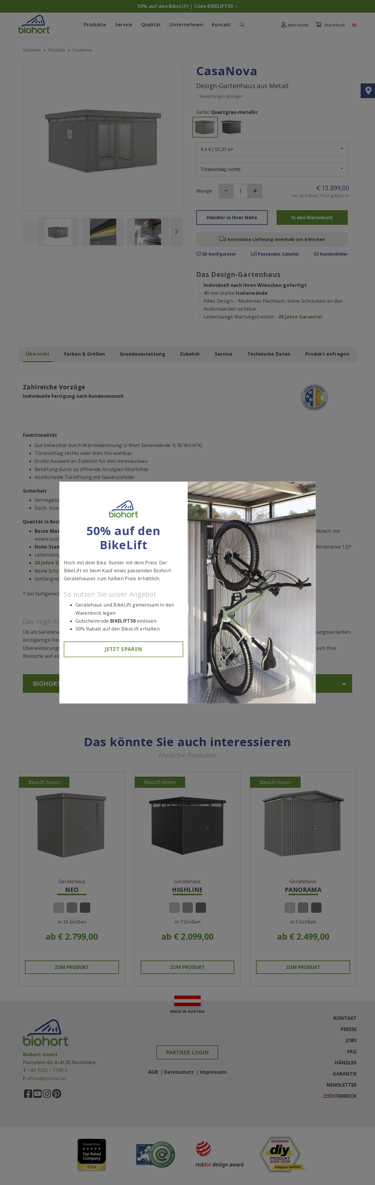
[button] (293, 25)
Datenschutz (179, 1072)
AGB (153, 1072)
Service (123, 24)
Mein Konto (293, 25)
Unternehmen (186, 24)
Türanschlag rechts (272, 169)
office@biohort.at (47, 1078)
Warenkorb (331, 25)
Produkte (95, 24)
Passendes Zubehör (275, 254)
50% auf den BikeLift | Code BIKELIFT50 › (187, 6)
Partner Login (187, 1052)
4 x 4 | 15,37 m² (272, 149)
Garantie (345, 1074)
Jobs (351, 1040)
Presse (349, 1029)
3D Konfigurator (216, 254)
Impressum (213, 1072)
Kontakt (221, 24)
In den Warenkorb (312, 217)
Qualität (151, 24)
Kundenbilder (331, 254)
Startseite (32, 50)
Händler (346, 1063)
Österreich (342, 1096)
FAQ (352, 1052)
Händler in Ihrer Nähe (232, 217)
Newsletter (342, 1085)
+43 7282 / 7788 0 (47, 1070)
